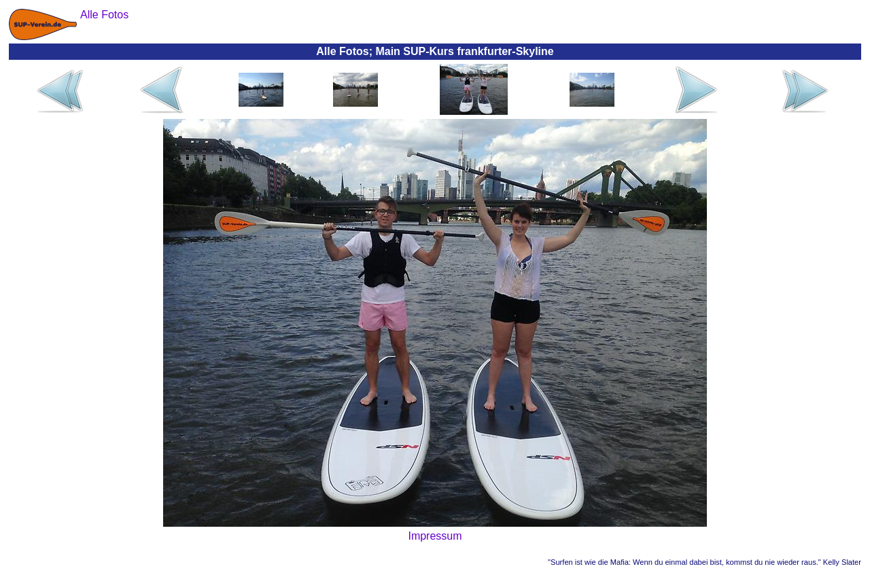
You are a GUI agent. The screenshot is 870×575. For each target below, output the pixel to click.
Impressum (435, 536)
